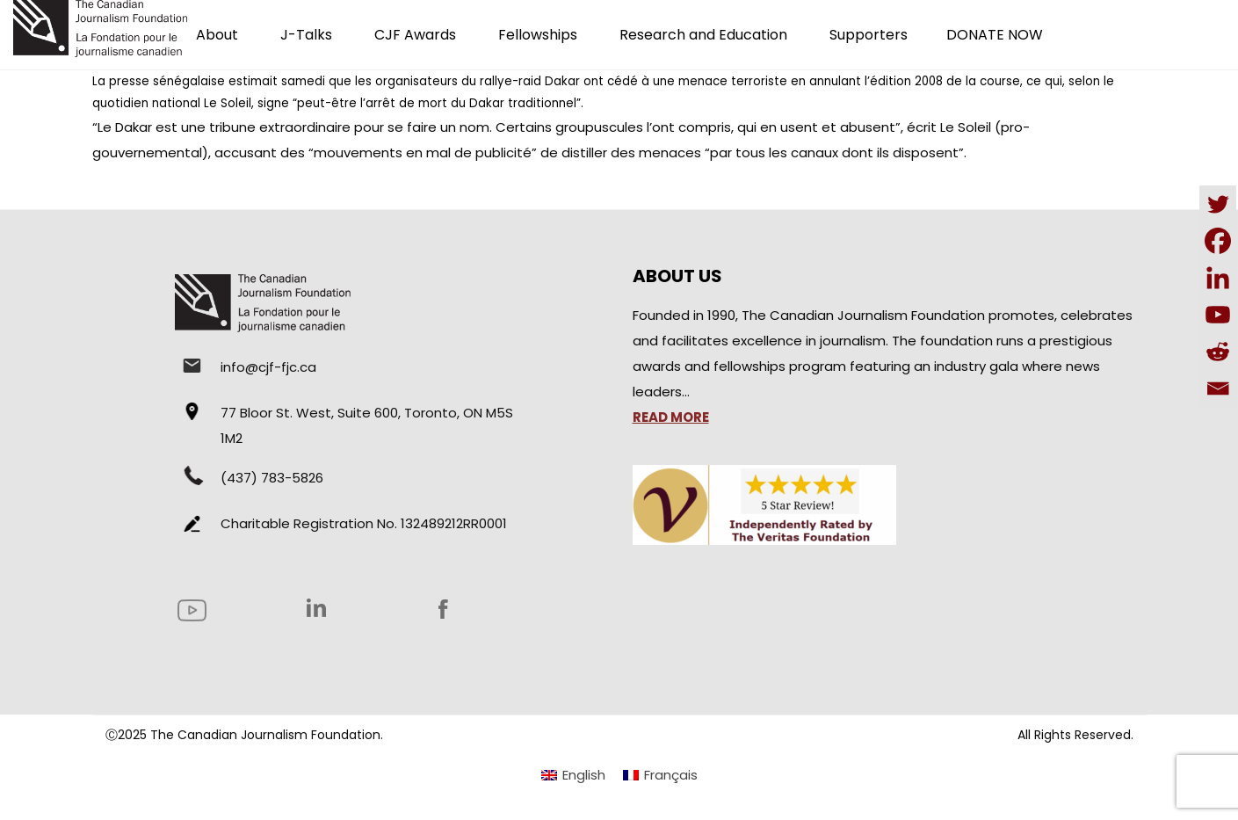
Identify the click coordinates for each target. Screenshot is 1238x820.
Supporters (868, 35)
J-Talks (306, 35)
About (217, 35)
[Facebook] (1217, 240)
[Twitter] (1217, 203)
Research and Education (703, 35)
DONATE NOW (994, 35)
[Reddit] (1217, 351)
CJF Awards (415, 35)
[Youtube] (1217, 314)
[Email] (1217, 388)
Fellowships (537, 35)
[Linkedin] (1217, 277)
